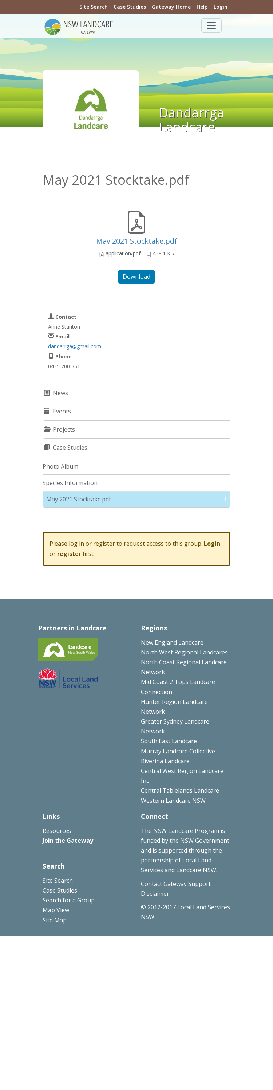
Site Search (93, 6)
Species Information (70, 483)
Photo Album (60, 466)
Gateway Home (171, 6)
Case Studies (130, 6)
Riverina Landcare (165, 761)
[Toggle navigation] (211, 25)
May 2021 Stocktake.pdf (136, 241)
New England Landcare (172, 642)
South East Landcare (169, 741)
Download (136, 277)
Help (202, 6)
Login (221, 6)
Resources (57, 831)
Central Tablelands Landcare (180, 790)
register (69, 554)
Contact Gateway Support (176, 884)
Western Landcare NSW (173, 801)
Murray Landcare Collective (178, 751)
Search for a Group (69, 900)
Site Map (55, 920)
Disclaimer (155, 894)
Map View (56, 910)
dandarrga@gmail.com (74, 346)
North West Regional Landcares (184, 652)
